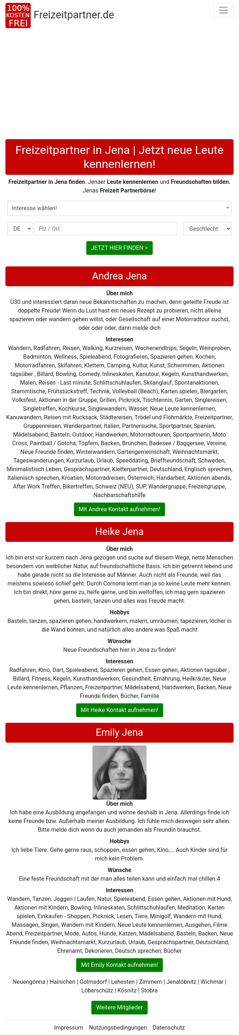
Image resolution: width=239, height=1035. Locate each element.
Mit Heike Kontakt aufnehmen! (119, 710)
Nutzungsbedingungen (118, 1027)
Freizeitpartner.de (74, 15)
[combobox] (119, 208)
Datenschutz (169, 1027)
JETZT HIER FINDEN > (119, 247)
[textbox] (119, 208)
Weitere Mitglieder (119, 1007)
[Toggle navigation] (223, 10)
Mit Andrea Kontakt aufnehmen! (119, 509)
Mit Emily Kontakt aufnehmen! (119, 964)
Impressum (68, 1027)
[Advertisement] (119, 85)
